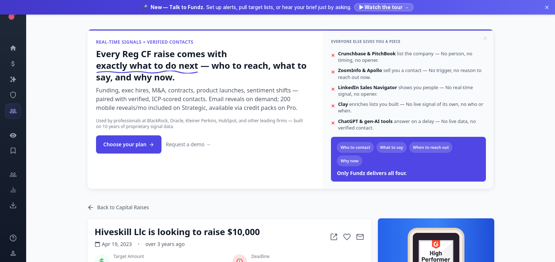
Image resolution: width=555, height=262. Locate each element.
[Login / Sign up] (13, 253)
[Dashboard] (13, 48)
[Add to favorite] (347, 237)
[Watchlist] (13, 135)
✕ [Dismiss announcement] (546, 7)
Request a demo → (188, 144)
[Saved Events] (13, 150)
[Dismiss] (485, 38)
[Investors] (13, 111)
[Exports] (13, 205)
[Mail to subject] (360, 237)
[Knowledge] (13, 238)
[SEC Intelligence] (13, 95)
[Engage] (13, 174)
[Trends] (13, 190)
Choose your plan (128, 144)
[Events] (13, 63)
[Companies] (13, 79)
